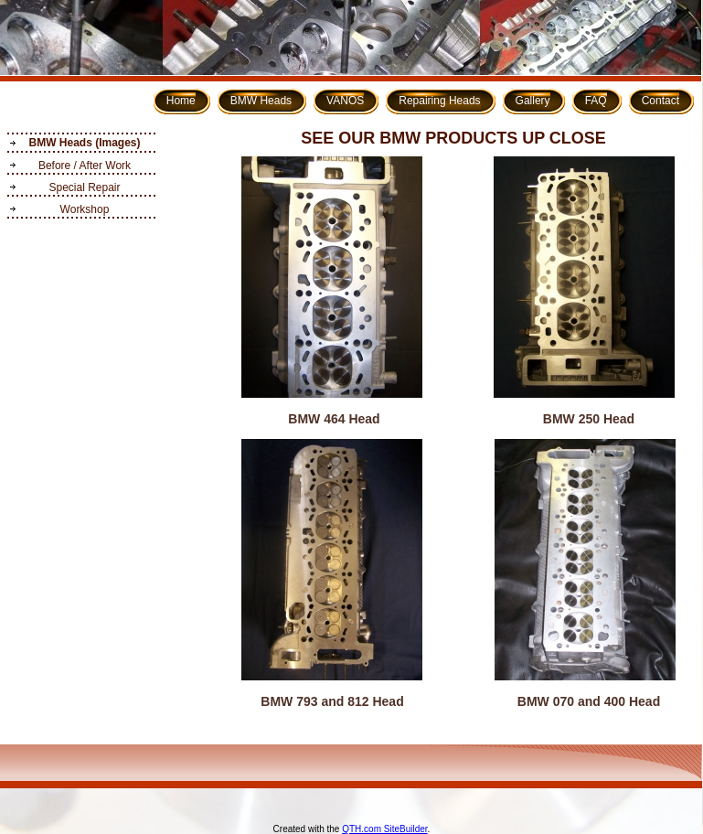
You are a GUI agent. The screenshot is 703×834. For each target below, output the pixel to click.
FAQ (596, 100)
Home (181, 100)
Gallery (533, 100)
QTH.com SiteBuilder (384, 829)
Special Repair (84, 187)
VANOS (345, 100)
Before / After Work (84, 165)
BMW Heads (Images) (84, 142)
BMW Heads (261, 100)
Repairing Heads (439, 100)
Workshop (85, 209)
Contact (660, 100)
